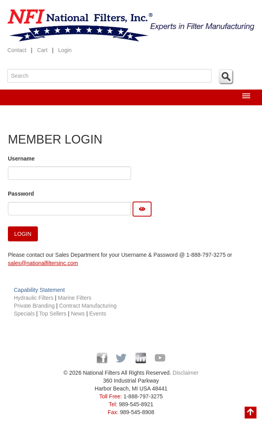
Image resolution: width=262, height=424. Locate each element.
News (78, 313)
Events (97, 313)
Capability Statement (39, 290)
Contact (16, 50)
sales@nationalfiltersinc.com (43, 263)
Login (64, 50)
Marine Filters (75, 298)
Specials (25, 313)
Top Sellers (52, 313)
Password (21, 194)
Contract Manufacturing (88, 306)
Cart (42, 50)
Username (21, 158)
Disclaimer (185, 373)
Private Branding (35, 306)
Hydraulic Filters (33, 298)
